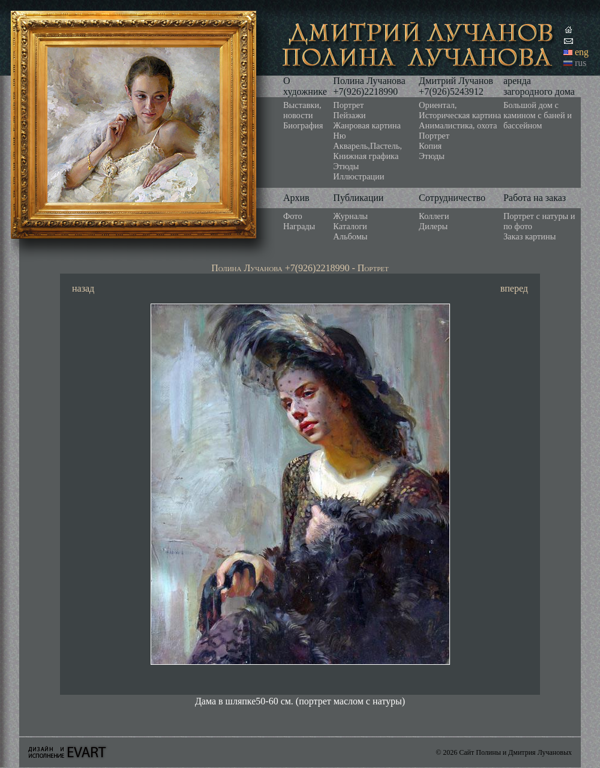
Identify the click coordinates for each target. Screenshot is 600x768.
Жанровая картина (366, 125)
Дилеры (433, 226)
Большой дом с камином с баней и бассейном (537, 115)
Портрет (348, 105)
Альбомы (350, 236)
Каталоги (350, 226)
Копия (430, 146)
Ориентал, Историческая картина (460, 110)
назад (83, 288)
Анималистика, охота (458, 125)
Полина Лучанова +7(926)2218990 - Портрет (299, 268)
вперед (514, 288)
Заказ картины (529, 236)
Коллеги (434, 216)
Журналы (350, 216)
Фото (292, 216)
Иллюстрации (358, 176)
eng (582, 52)
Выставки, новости (302, 110)
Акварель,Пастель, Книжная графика (367, 151)
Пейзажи (349, 115)
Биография (303, 125)
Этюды (346, 166)
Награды (299, 226)
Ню (339, 135)
